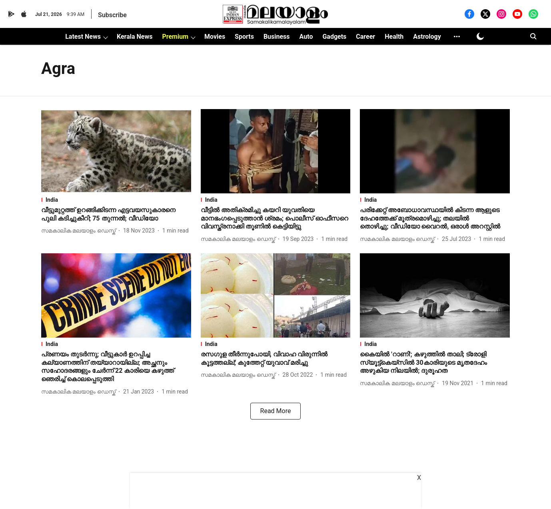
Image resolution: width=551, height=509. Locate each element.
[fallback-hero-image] (116, 151)
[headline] (116, 214)
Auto (306, 36)
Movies (214, 36)
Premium (175, 36)
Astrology (427, 36)
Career (365, 36)
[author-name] (80, 231)
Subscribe (112, 15)
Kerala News (134, 36)
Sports (244, 36)
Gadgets (334, 36)
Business (277, 36)
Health (394, 36)
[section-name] (116, 200)
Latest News (83, 36)
